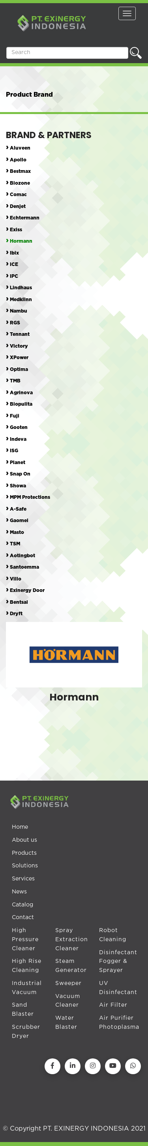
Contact (23, 917)
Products (24, 853)
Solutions (25, 865)
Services (23, 878)
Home (20, 827)
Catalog (22, 905)
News (19, 891)
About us (24, 840)
